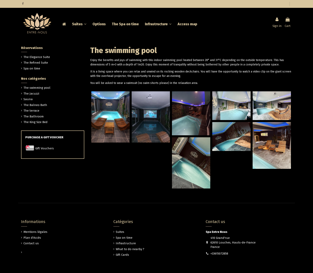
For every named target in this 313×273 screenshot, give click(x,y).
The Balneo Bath (35, 105)
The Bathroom (33, 116)
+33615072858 (219, 253)
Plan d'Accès (32, 237)
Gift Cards (122, 255)
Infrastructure (126, 243)
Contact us (31, 243)
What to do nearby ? (130, 249)
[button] (158, 24)
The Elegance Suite (36, 57)
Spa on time (31, 68)
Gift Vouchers (44, 148)
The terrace (31, 110)
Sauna (28, 99)
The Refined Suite (35, 62)
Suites (120, 232)
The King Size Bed (35, 122)
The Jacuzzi (31, 93)
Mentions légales (35, 232)
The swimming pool (36, 88)
